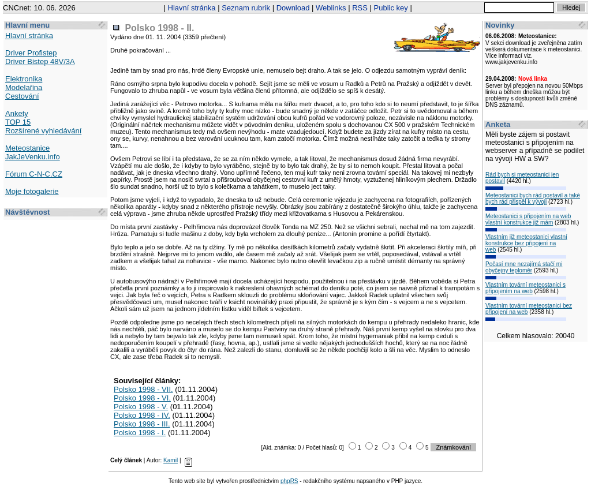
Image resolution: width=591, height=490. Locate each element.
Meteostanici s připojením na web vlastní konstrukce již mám (528, 219)
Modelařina (23, 87)
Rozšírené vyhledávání (43, 130)
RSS (360, 7)
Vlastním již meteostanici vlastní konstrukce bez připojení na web (526, 243)
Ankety (16, 113)
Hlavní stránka (192, 7)
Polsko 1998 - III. (142, 424)
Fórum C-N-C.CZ (33, 174)
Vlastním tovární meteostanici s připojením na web (525, 288)
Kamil (170, 460)
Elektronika (23, 78)
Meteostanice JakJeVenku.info (32, 152)
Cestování (22, 96)
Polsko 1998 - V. (141, 406)
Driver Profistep (31, 52)
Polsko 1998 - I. (140, 432)
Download (293, 7)
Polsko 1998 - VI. (142, 398)
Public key (391, 7)
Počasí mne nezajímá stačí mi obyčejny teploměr (523, 267)
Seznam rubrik (246, 7)
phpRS (289, 481)
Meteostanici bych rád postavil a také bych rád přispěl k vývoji (532, 198)
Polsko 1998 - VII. (143, 389)
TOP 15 (18, 122)
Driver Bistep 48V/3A (40, 61)
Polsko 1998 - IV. (142, 415)
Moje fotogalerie (32, 191)
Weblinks (331, 7)
